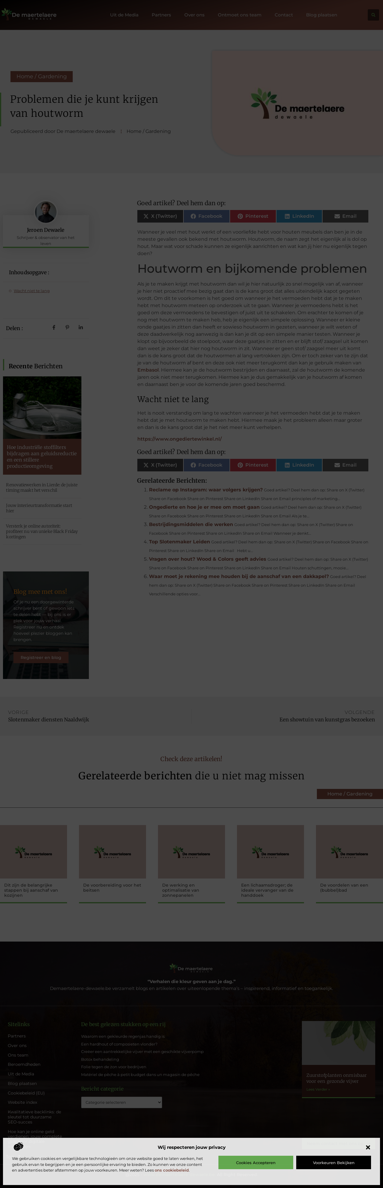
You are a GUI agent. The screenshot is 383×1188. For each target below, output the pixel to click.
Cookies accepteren (256, 1162)
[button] (368, 1147)
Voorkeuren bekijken (334, 1162)
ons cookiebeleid (172, 1170)
